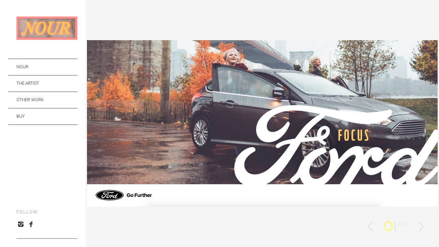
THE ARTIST (27, 83)
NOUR (22, 66)
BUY (20, 116)
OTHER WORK (30, 99)
